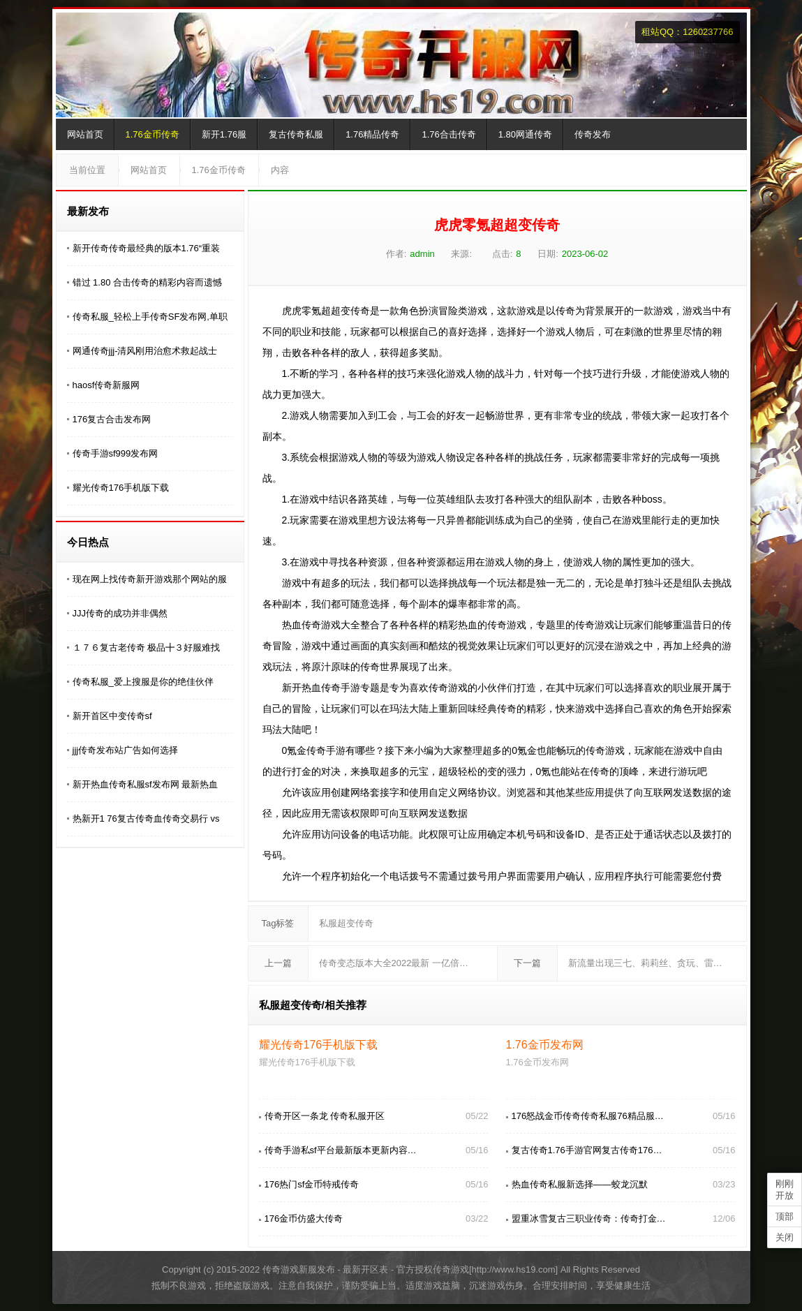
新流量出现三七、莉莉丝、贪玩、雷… (645, 963)
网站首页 (85, 134)
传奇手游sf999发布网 (115, 453)
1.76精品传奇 (372, 134)
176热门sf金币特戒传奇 (312, 1184)
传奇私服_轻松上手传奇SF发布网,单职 (150, 316)
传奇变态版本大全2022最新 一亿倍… (394, 963)
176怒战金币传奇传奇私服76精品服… (588, 1116)
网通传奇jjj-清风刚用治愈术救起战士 (145, 351)
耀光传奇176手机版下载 (121, 487)
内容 (280, 170)
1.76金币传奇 (152, 134)
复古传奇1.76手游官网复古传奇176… (587, 1150)
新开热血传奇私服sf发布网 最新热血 (145, 784)
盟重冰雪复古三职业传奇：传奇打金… (589, 1218)
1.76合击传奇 (448, 134)
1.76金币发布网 (545, 1045)
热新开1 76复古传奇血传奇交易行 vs (146, 818)
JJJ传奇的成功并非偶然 (120, 613)
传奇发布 (592, 134)
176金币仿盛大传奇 (304, 1218)
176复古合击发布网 (112, 419)
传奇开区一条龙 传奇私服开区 (325, 1116)
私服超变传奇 (346, 923)
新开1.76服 (224, 134)
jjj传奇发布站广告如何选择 (126, 750)
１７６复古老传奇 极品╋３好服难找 (147, 647)
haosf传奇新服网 (106, 385)
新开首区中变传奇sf (112, 716)
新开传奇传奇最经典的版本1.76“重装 (147, 248)
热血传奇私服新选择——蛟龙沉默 (580, 1184)
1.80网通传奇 (525, 134)
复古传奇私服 (296, 134)
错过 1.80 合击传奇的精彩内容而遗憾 (148, 282)
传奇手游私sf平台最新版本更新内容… (341, 1150)
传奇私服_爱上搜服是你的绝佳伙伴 (143, 681)
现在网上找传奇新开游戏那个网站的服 (150, 579)
